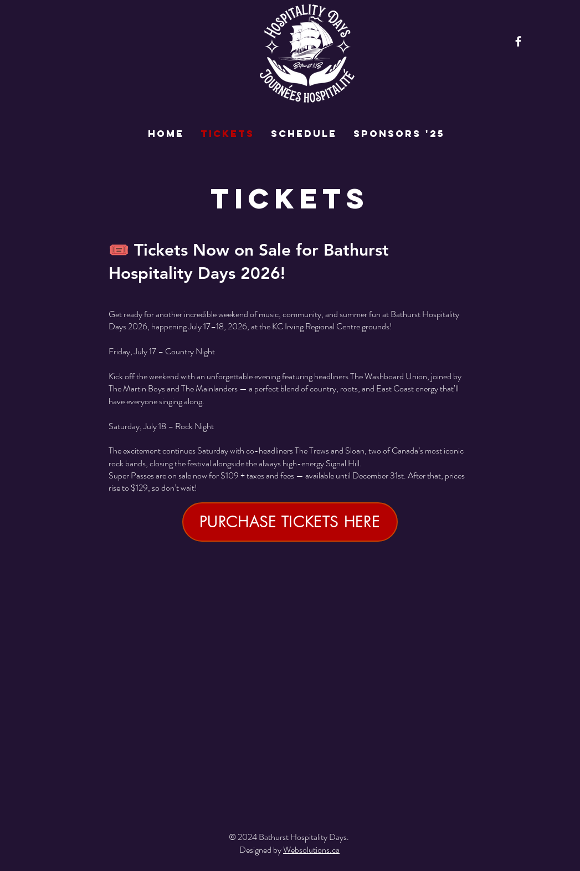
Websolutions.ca (311, 849)
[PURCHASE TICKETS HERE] (290, 522)
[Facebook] (518, 41)
